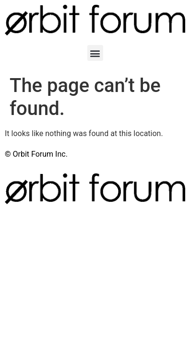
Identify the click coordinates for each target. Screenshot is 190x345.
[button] (95, 53)
